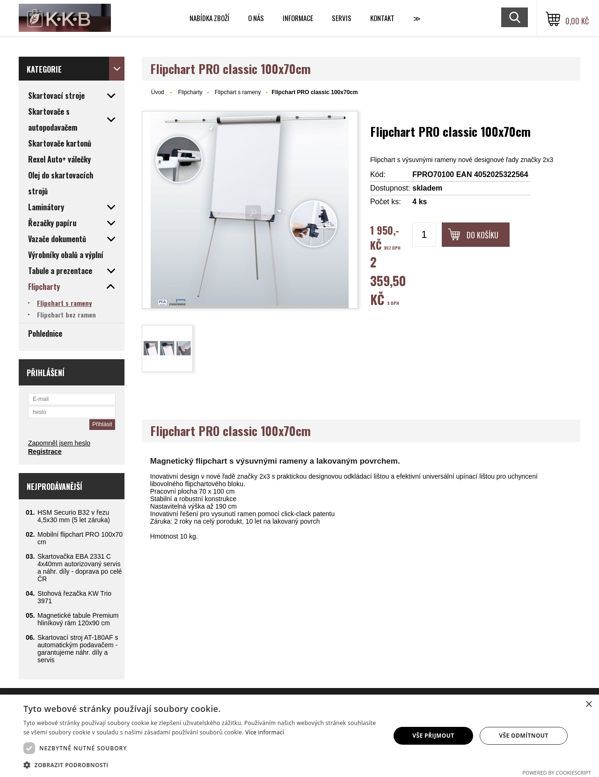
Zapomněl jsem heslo (59, 443)
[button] (201, 764)
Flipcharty (190, 92)
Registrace (45, 451)
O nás (256, 18)
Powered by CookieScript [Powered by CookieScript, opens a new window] (556, 772)
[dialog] (299, 736)
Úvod (157, 92)
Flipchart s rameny (238, 92)
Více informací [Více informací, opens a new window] (264, 732)
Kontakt (382, 18)
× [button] (588, 704)
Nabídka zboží (209, 18)
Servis (341, 18)
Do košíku (482, 235)
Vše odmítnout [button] (523, 736)
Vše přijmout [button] (433, 736)
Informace (298, 18)
